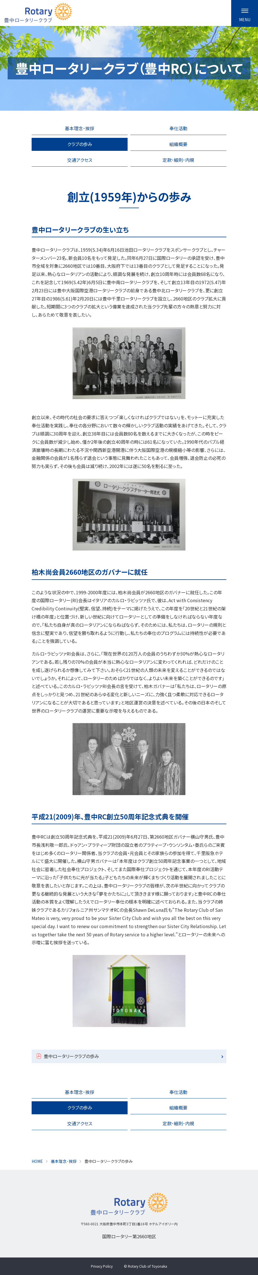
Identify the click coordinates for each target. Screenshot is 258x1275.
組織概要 (178, 144)
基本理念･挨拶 (79, 128)
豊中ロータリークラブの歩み (71, 1056)
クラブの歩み (79, 144)
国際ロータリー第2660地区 (129, 1236)
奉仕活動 (178, 128)
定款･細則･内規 (178, 159)
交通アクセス (79, 159)
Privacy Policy (102, 1266)
